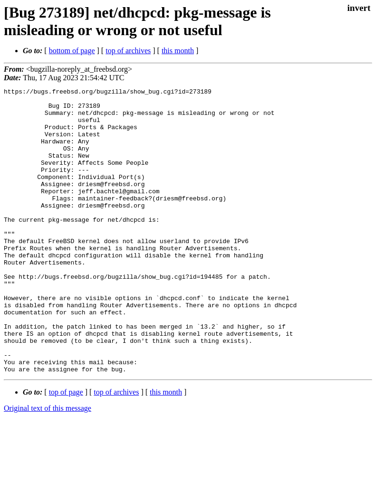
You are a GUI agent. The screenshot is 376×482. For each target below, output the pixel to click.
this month (178, 51)
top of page (66, 449)
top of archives (128, 51)
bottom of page (72, 51)
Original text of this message (47, 465)
